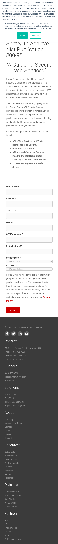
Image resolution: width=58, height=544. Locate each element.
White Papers (11, 455)
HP (6, 524)
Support (8, 438)
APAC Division (11, 503)
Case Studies (11, 459)
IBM (6, 520)
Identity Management (14, 402)
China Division (11, 506)
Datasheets (10, 452)
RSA (7, 535)
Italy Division (10, 499)
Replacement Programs (15, 405)
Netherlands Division (14, 495)
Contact (8, 427)
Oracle (8, 531)
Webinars (9, 470)
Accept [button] (22, 35)
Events (8, 434)
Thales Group (11, 528)
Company (9, 419)
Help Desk (9, 380)
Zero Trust (9, 398)
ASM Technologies (13, 539)
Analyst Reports (12, 463)
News (7, 430)
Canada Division (12, 492)
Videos (8, 474)
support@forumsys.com (15, 377)
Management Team (13, 423)
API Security (10, 394)
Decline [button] (35, 35)
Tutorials (8, 467)
